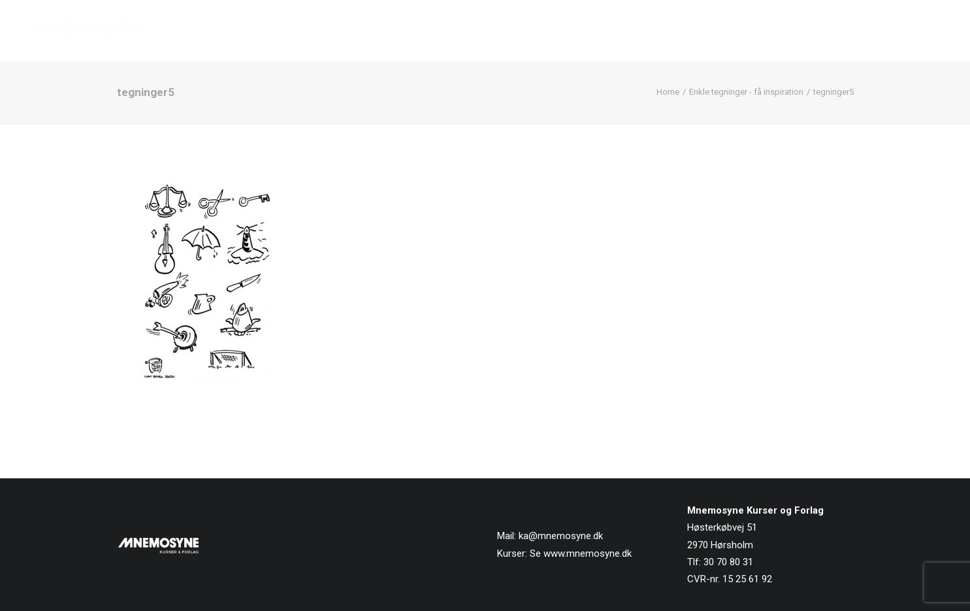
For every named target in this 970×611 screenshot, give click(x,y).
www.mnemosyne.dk (587, 553)
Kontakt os (919, 30)
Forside (580, 30)
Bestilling (844, 30)
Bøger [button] (642, 30)
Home (667, 92)
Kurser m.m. (714, 30)
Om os (783, 30)
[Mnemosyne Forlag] (86, 31)
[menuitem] (585, 30)
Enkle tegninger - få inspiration (746, 92)
